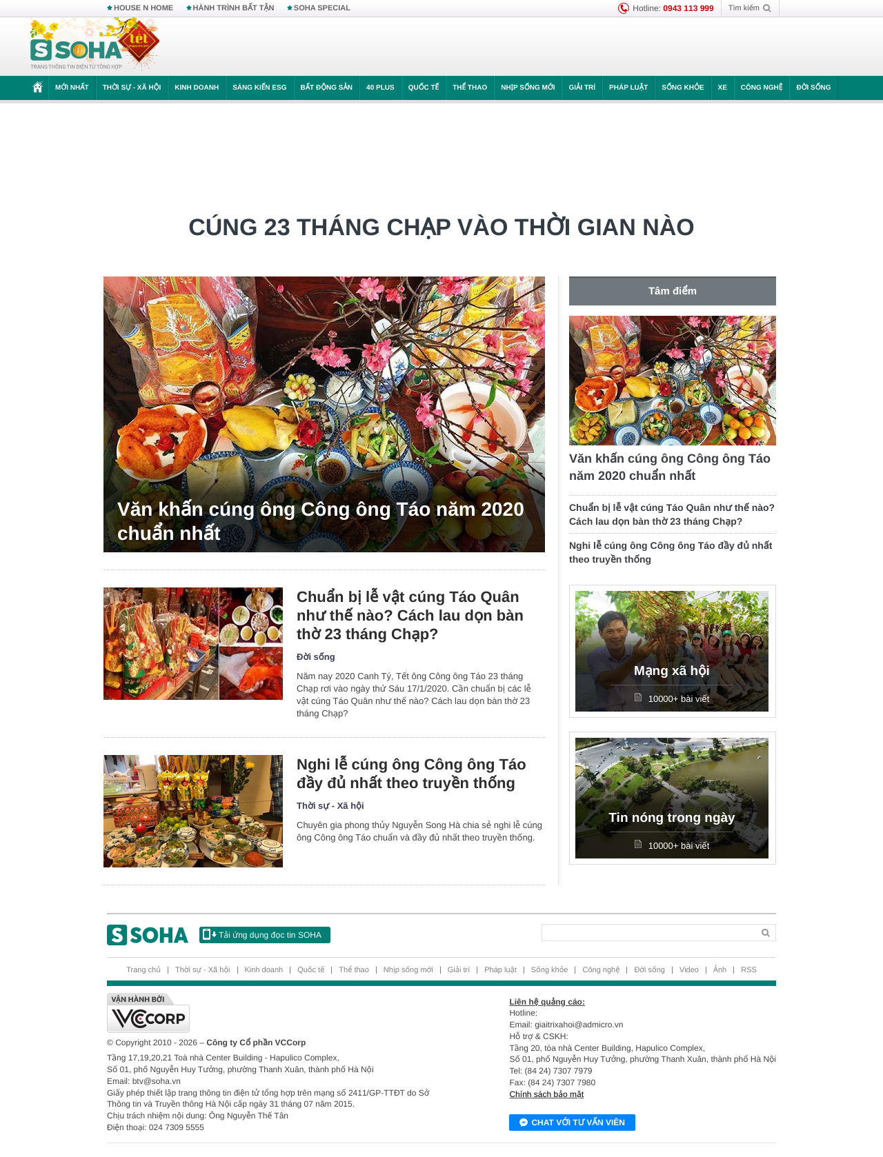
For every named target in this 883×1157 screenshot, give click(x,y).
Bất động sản (327, 88)
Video (689, 970)
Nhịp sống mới (528, 88)
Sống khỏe (683, 88)
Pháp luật (628, 88)
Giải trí (581, 88)
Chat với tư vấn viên (572, 1123)
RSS (749, 970)
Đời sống (813, 88)
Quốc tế (423, 88)
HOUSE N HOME (143, 8)
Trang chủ (143, 970)
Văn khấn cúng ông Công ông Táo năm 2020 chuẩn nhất (320, 521)
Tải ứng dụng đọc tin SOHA (262, 934)
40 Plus (380, 88)
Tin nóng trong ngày (671, 818)
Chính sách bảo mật (546, 1094)
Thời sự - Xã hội (132, 88)
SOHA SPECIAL (322, 8)
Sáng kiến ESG (259, 88)
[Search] (647, 932)
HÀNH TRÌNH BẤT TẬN (234, 8)
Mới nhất (72, 88)
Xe (722, 88)
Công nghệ (762, 88)
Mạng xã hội (672, 671)
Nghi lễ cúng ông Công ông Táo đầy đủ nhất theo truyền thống (411, 774)
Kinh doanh (197, 88)
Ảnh (719, 970)
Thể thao (470, 88)
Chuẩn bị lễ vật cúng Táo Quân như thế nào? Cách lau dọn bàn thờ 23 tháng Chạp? (410, 615)
